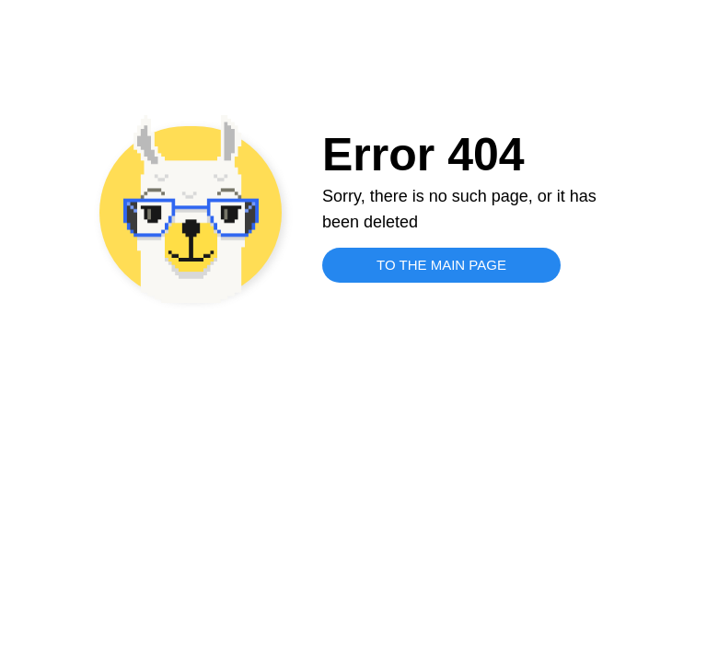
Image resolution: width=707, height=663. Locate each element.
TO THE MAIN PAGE (441, 265)
